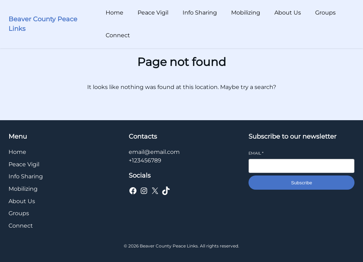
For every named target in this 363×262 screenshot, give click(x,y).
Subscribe (301, 182)
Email (255, 153)
